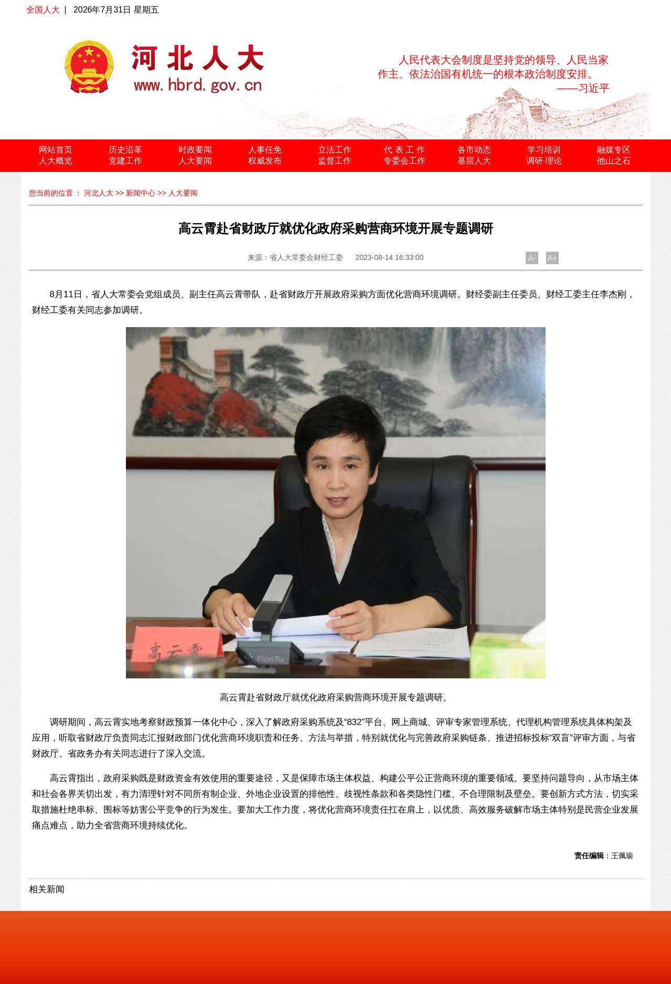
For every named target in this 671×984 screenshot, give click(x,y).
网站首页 (55, 149)
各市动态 (474, 149)
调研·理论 (544, 160)
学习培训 (544, 149)
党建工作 (125, 160)
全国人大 (43, 9)
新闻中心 (140, 193)
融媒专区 (614, 149)
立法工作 (335, 149)
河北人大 (98, 193)
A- (532, 258)
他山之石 (614, 160)
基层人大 (474, 160)
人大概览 (55, 160)
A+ (552, 258)
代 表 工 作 (404, 149)
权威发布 (265, 160)
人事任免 (265, 149)
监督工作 (335, 160)
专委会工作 (404, 160)
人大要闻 (195, 160)
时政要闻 (195, 149)
